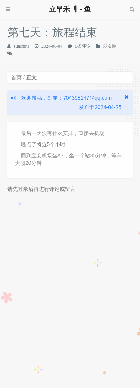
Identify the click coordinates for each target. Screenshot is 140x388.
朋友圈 (109, 46)
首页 (16, 77)
